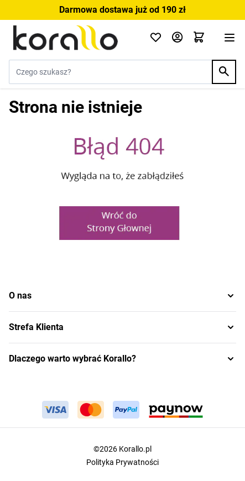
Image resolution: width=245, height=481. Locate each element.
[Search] (224, 72)
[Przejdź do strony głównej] (72, 37)
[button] (122, 295)
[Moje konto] (177, 38)
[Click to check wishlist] (155, 38)
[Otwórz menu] (229, 37)
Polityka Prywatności (122, 462)
